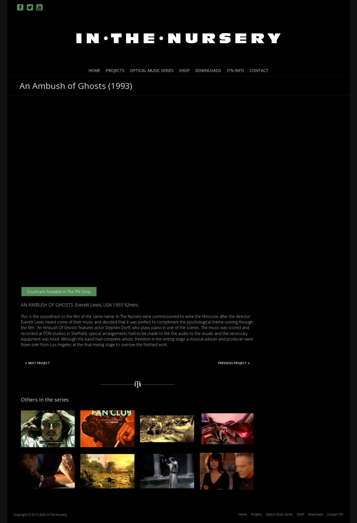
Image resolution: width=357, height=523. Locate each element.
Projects (115, 70)
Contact (259, 70)
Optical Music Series (151, 70)
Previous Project (234, 363)
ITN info (235, 70)
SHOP (184, 70)
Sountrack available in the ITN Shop (59, 291)
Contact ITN (335, 514)
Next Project (37, 363)
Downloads (208, 70)
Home (94, 70)
